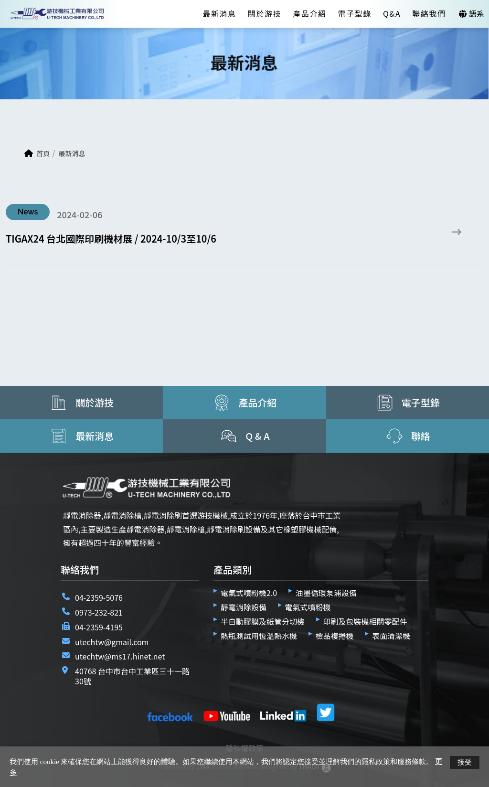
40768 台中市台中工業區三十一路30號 (132, 676)
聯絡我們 (429, 13)
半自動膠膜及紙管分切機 (263, 621)
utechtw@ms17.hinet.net (120, 656)
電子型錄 (355, 13)
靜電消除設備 (243, 607)
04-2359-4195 (99, 627)
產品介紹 (309, 13)
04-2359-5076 (99, 597)
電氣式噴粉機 (308, 607)
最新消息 (219, 13)
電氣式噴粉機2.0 (249, 592)
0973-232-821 (99, 612)
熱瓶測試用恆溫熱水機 (259, 635)
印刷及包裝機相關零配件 (365, 621)
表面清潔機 (391, 635)
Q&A (392, 13)
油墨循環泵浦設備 (326, 592)
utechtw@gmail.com (112, 642)
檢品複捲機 (335, 635)
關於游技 (264, 13)
